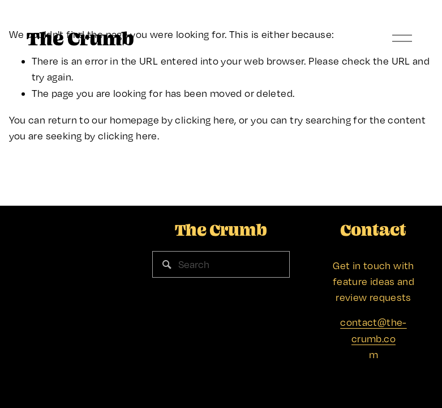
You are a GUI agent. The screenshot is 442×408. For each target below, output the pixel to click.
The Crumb (80, 38)
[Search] (221, 264)
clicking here (204, 120)
